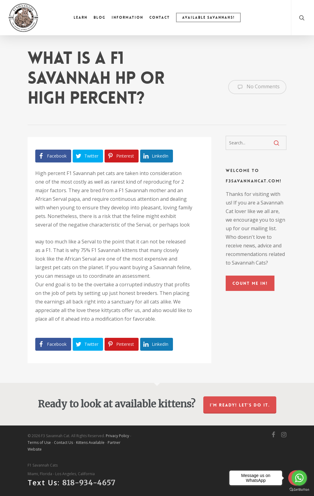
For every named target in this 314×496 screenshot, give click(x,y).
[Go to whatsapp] (299, 478)
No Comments (257, 87)
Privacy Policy (117, 435)
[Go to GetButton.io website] (299, 490)
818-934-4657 (89, 482)
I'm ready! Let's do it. (240, 405)
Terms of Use (39, 442)
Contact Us (63, 442)
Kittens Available (90, 442)
